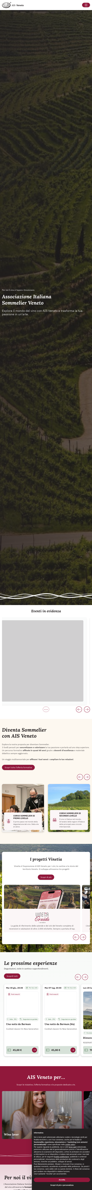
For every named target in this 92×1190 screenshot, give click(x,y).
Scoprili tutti (12, 976)
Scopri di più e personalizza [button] (61, 1185)
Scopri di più (46, 877)
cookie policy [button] (70, 1144)
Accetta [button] (62, 1180)
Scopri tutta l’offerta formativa (18, 767)
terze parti (73, 1147)
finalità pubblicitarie (61, 1157)
